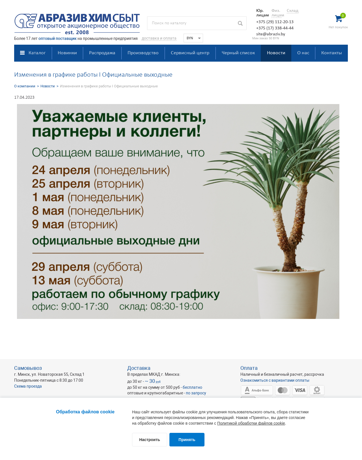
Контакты (331, 53)
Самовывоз (28, 368)
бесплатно (192, 387)
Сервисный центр (190, 53)
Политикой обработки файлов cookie (251, 423)
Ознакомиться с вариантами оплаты (274, 380)
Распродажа (102, 53)
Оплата (249, 368)
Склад (292, 10)
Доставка (138, 368)
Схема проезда (28, 386)
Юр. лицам (261, 13)
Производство (143, 53)
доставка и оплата (159, 38)
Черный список (238, 53)
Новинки (67, 53)
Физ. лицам (276, 13)
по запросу (196, 393)
